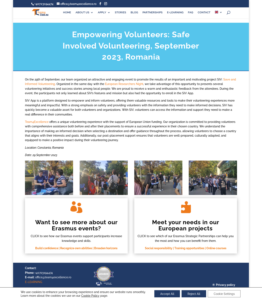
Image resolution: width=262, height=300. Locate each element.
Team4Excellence (37, 121)
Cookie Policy (89, 295)
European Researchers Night (124, 84)
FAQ (190, 12)
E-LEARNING (175, 12)
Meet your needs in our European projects (185, 225)
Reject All (193, 293)
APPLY (102, 12)
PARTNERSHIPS (152, 12)
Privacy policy (225, 284)
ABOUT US (82, 12)
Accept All (167, 293)
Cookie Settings (224, 293)
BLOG (134, 12)
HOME (67, 12)
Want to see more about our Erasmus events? (76, 225)
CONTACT (204, 12)
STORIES (120, 12)
